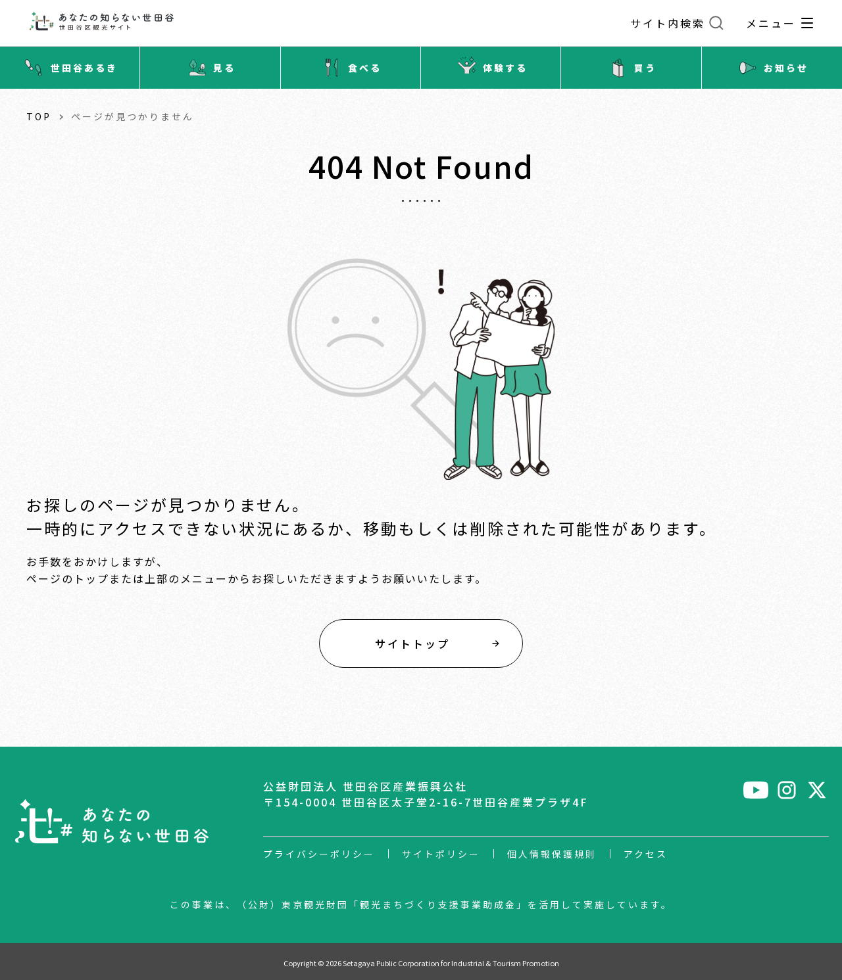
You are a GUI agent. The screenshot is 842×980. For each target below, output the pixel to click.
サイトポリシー (441, 853)
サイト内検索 (667, 23)
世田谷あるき (70, 68)
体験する (491, 68)
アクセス (646, 853)
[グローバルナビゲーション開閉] (807, 23)
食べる (350, 68)
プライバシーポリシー (319, 853)
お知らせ (771, 68)
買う (630, 68)
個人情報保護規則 (552, 853)
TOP (38, 116)
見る (209, 68)
